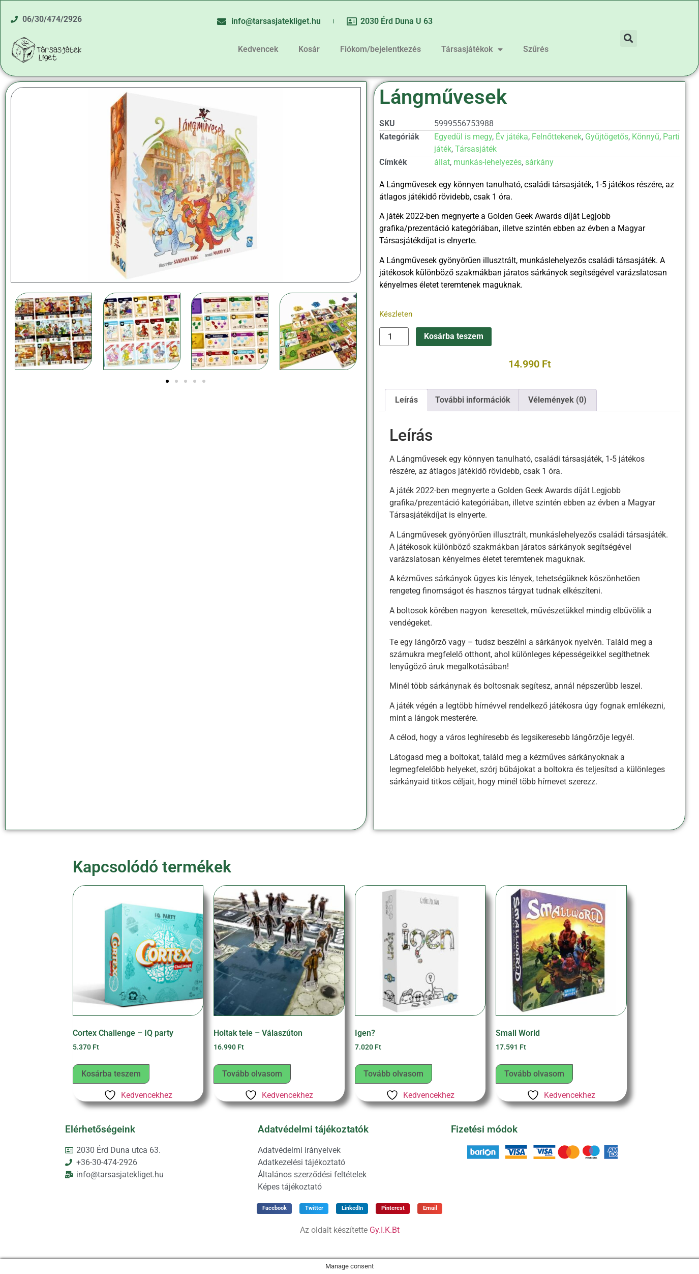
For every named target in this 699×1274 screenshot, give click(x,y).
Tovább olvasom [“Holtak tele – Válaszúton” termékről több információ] (252, 1074)
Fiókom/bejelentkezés (380, 49)
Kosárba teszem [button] (111, 1074)
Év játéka (512, 136)
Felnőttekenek (557, 136)
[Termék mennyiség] (394, 336)
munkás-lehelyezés (487, 162)
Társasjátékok (472, 49)
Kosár (309, 49)
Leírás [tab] (406, 400)
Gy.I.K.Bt (385, 1230)
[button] (628, 38)
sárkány (539, 162)
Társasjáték (476, 149)
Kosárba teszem (453, 336)
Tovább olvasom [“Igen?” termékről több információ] (393, 1074)
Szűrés (536, 49)
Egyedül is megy (463, 136)
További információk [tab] (472, 400)
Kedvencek (258, 49)
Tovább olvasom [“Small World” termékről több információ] (534, 1074)
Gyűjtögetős (606, 136)
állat (442, 162)
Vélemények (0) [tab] (557, 400)
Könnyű (645, 136)
